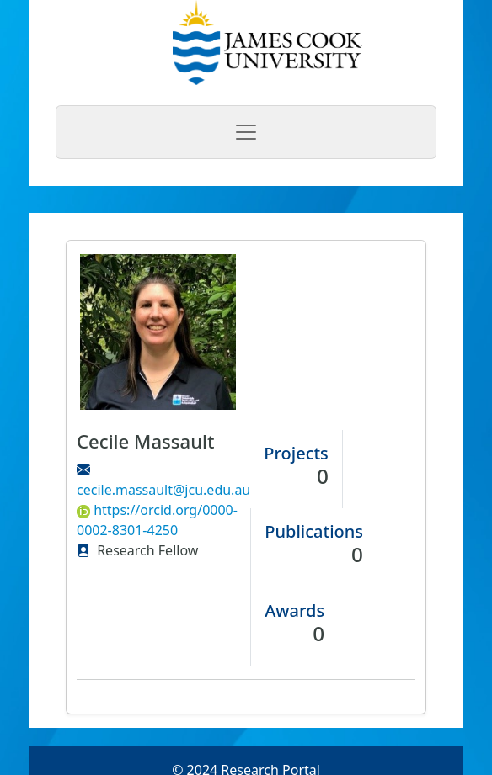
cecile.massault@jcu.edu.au (163, 489)
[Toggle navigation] (246, 132)
